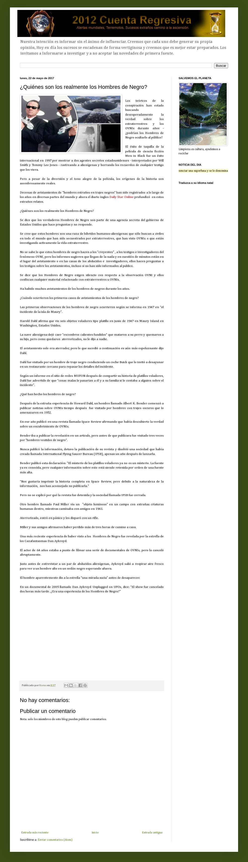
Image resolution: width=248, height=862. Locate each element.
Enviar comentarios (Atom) (55, 839)
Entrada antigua (152, 832)
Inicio (95, 832)
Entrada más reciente (34, 832)
